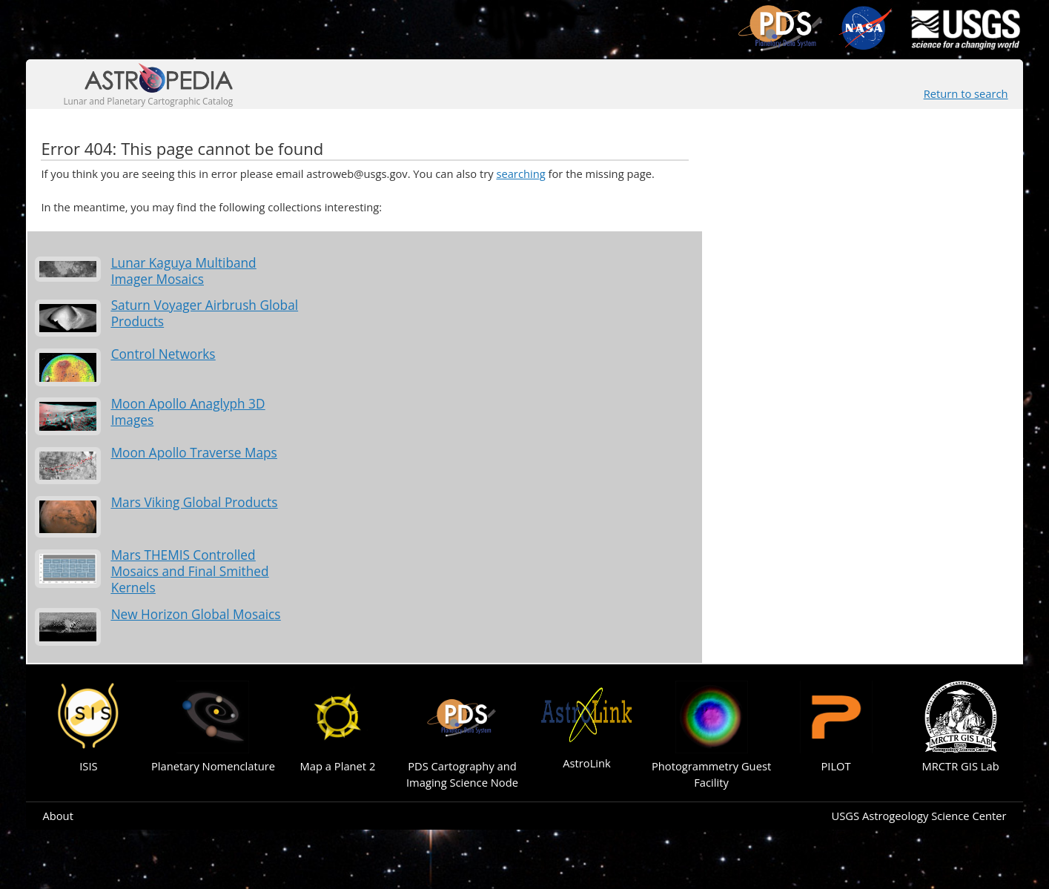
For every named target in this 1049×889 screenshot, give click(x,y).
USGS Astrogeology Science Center (918, 815)
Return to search (966, 93)
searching (520, 173)
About (57, 815)
